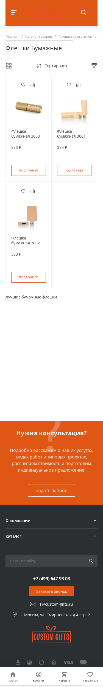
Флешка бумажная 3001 (71, 134)
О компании (17, 520)
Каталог (13, 536)
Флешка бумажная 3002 (25, 240)
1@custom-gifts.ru (56, 604)
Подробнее (28, 170)
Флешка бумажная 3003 (25, 134)
